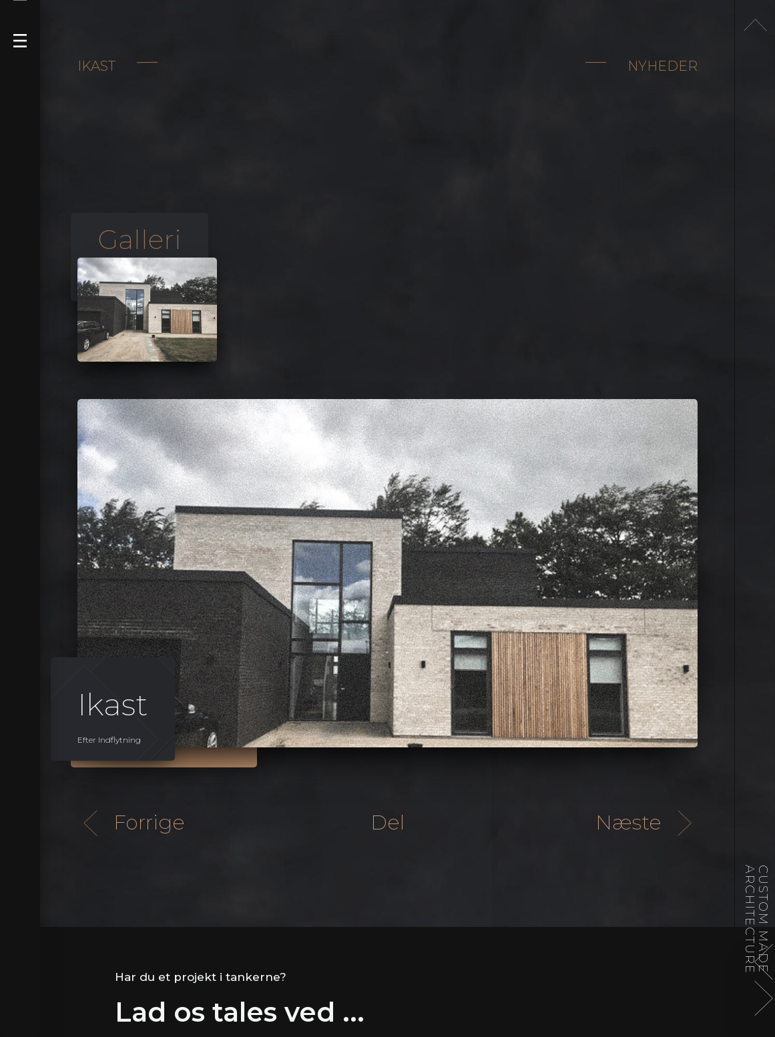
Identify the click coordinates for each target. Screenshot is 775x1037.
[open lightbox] (147, 310)
